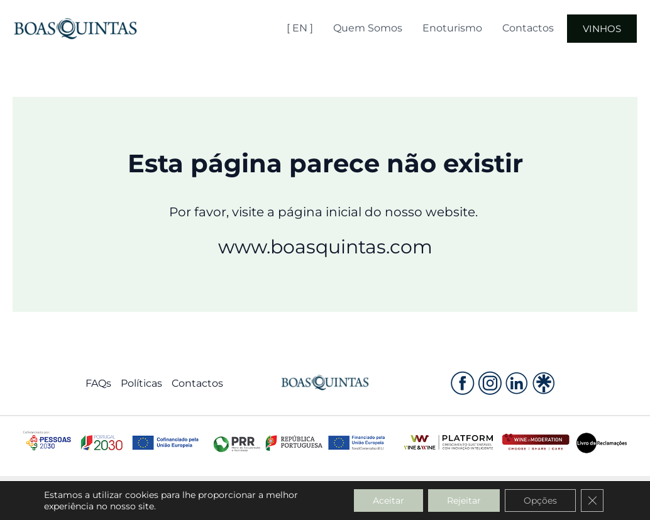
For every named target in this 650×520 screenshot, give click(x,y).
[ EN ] (300, 28)
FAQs (98, 383)
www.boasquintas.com (325, 246)
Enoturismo (452, 28)
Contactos (528, 28)
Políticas (141, 383)
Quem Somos (367, 28)
